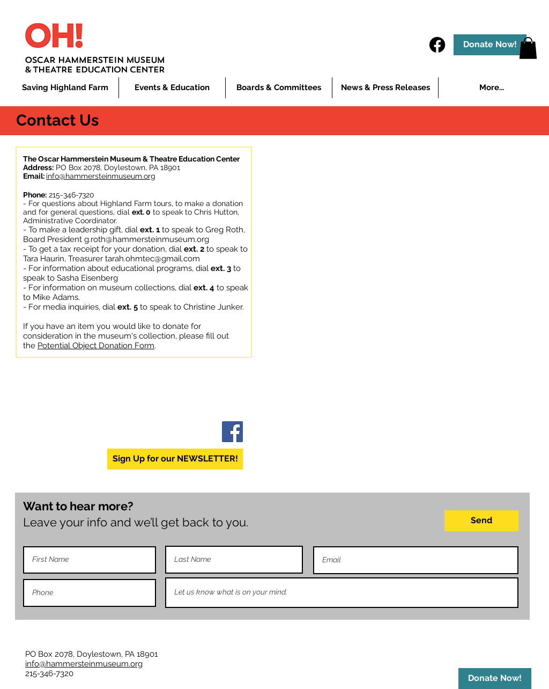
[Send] (481, 520)
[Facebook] (437, 44)
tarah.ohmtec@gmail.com (152, 258)
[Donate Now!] (490, 44)
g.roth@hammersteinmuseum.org (146, 239)
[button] (171, 87)
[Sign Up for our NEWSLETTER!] (175, 459)
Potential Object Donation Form (96, 345)
